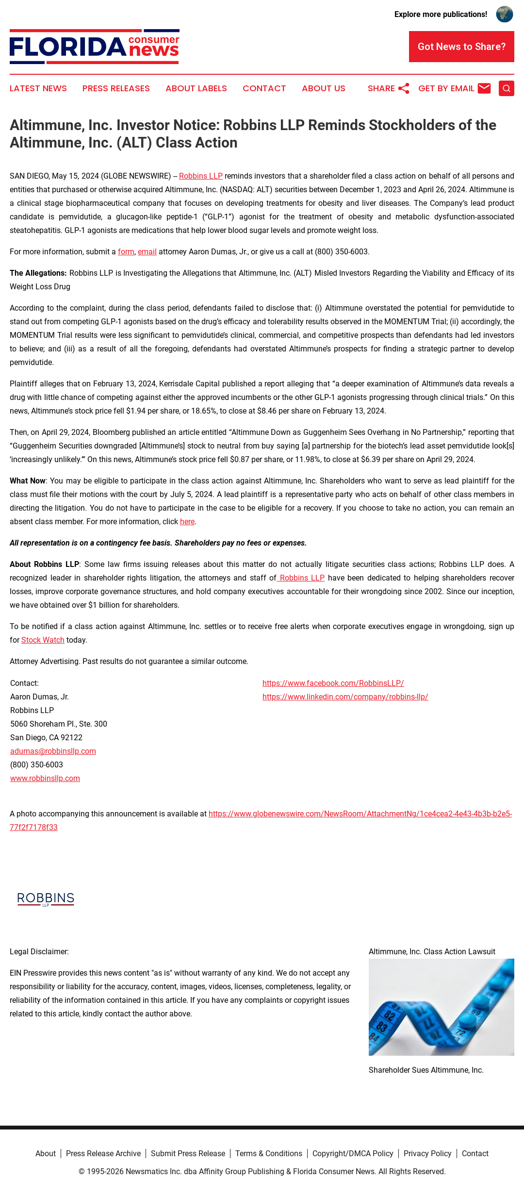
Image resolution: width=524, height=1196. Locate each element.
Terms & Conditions (268, 1153)
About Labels (196, 88)
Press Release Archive (103, 1153)
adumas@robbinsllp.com (53, 751)
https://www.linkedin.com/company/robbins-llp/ (345, 696)
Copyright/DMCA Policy (352, 1153)
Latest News (38, 88)
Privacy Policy (428, 1153)
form (126, 251)
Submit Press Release (188, 1153)
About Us (323, 88)
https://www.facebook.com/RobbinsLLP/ (333, 683)
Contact (264, 88)
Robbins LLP (201, 176)
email (147, 251)
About (45, 1153)
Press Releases (116, 88)
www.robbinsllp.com (45, 778)
